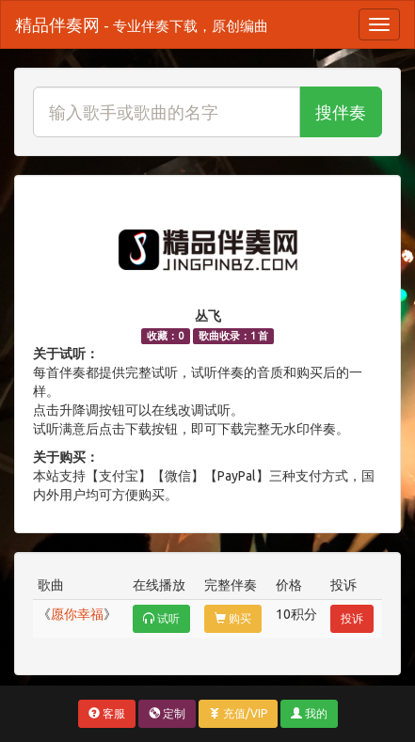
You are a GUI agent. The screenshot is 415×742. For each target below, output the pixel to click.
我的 (309, 713)
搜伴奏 (340, 112)
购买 (233, 618)
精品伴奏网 (141, 24)
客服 (106, 713)
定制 (167, 713)
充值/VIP (238, 713)
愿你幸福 (77, 614)
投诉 (352, 618)
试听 (161, 618)
